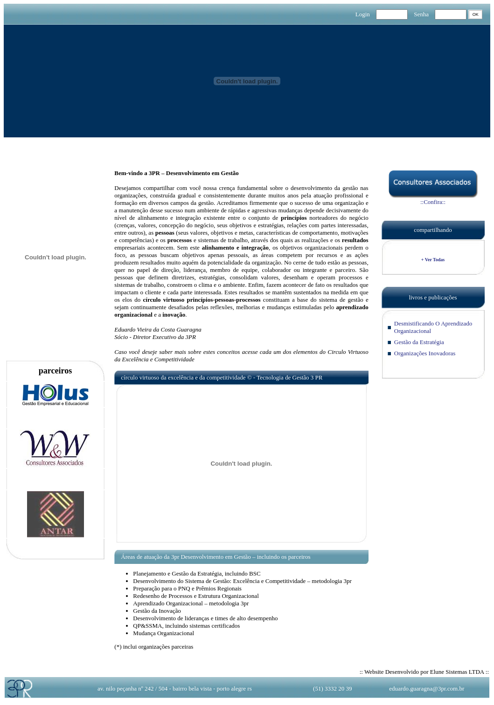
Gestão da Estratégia (419, 342)
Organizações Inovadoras (425, 353)
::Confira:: (433, 199)
